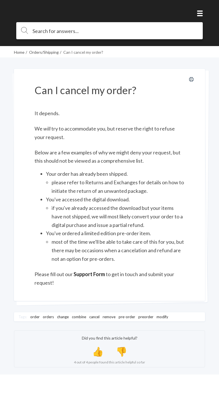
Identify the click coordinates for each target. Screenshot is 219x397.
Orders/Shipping (44, 52)
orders (48, 317)
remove (109, 317)
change (63, 317)
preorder (145, 317)
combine (79, 317)
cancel (94, 317)
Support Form (89, 274)
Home (19, 52)
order (35, 317)
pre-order (127, 317)
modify (162, 317)
